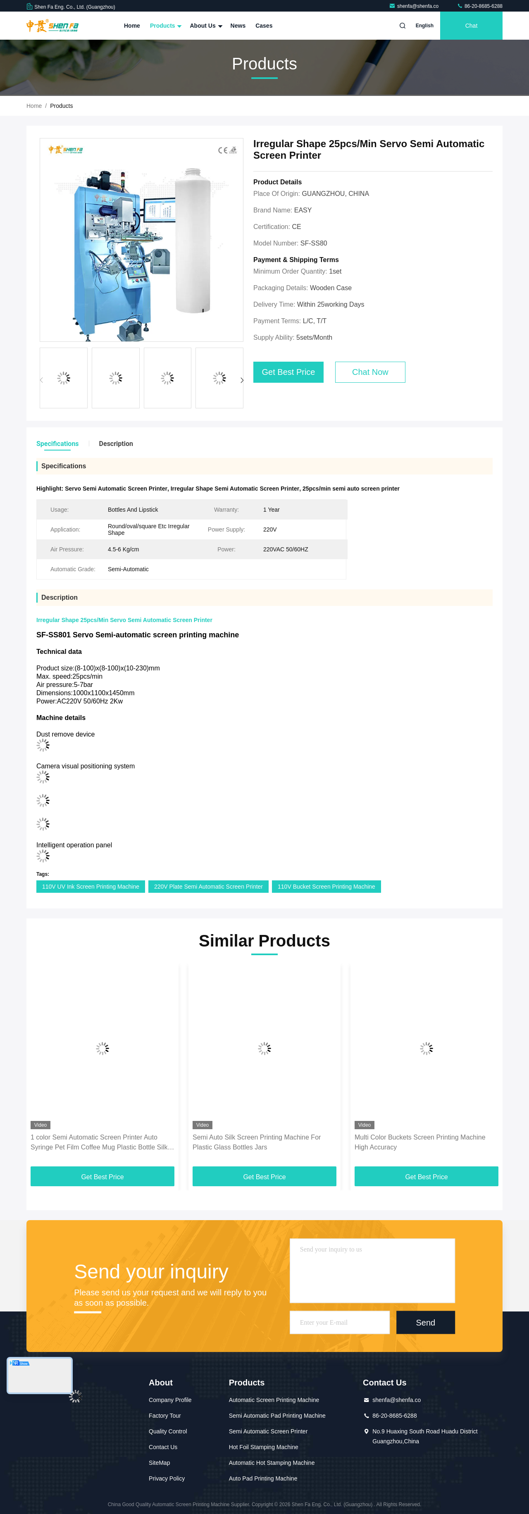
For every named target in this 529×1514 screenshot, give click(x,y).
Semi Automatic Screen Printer (268, 1431)
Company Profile (170, 1400)
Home (132, 25)
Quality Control (168, 1431)
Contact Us (163, 1447)
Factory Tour (165, 1415)
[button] (242, 380)
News (238, 25)
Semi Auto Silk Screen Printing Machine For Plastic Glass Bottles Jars (257, 1142)
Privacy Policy (167, 1478)
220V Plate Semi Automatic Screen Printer (208, 886)
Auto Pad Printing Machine (263, 1478)
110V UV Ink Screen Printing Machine (90, 886)
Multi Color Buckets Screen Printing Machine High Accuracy (420, 1142)
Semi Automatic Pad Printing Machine (277, 1415)
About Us (205, 25)
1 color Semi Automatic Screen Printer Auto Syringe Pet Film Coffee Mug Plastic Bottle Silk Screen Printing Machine (99, 1143)
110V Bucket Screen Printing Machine (326, 886)
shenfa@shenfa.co (414, 6)
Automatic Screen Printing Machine (274, 1400)
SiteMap (159, 1462)
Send (425, 1322)
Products (165, 25)
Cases (263, 25)
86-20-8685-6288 (480, 6)
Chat (471, 25)
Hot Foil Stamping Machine (263, 1447)
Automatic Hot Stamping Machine (272, 1462)
